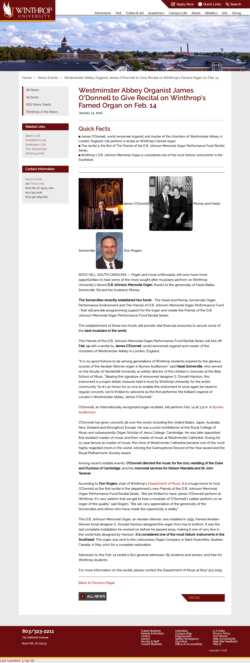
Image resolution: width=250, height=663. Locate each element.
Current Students (151, 644)
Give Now (181, 641)
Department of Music (164, 484)
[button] (18, 39)
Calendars (181, 630)
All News (32, 90)
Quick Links (212, 4)
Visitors (145, 636)
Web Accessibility (224, 638)
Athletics (211, 13)
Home (27, 78)
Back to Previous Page (96, 583)
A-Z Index (219, 630)
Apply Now (185, 4)
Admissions (103, 13)
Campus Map (183, 633)
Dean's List (32, 135)
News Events (48, 78)
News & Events (34, 179)
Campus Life (178, 13)
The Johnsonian (36, 149)
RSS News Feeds (38, 104)
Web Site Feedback (225, 641)
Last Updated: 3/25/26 (17, 660)
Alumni (145, 638)
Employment (183, 636)
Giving (236, 13)
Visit (118, 13)
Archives (32, 97)
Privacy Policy (222, 633)
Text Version (220, 636)
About (196, 13)
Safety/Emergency (187, 638)
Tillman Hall (37, 183)
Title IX (217, 644)
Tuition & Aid (135, 13)
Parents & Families (152, 633)
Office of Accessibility (188, 644)
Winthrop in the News (42, 112)
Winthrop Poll (35, 153)
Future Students (151, 630)
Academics (156, 13)
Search (235, 4)
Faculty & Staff (150, 641)
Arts (225, 13)
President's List (35, 140)
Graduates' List (35, 144)
